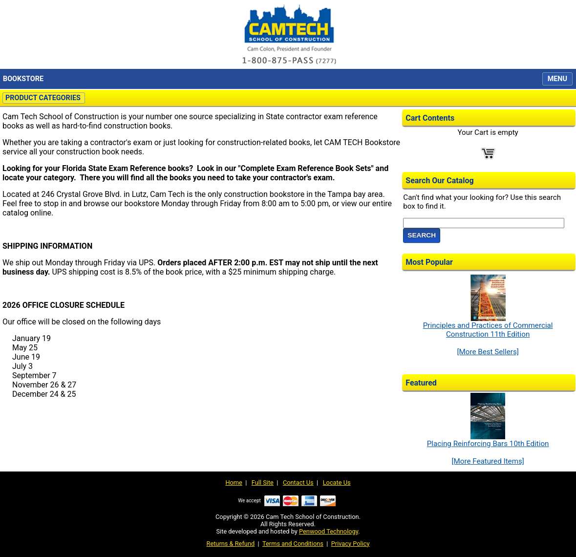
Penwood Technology (328, 531)
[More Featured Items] (487, 461)
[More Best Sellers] (487, 351)
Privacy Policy (350, 543)
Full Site (263, 482)
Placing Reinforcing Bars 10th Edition (488, 440)
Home (233, 482)
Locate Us (337, 482)
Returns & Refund (231, 543)
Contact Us (298, 482)
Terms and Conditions (292, 543)
